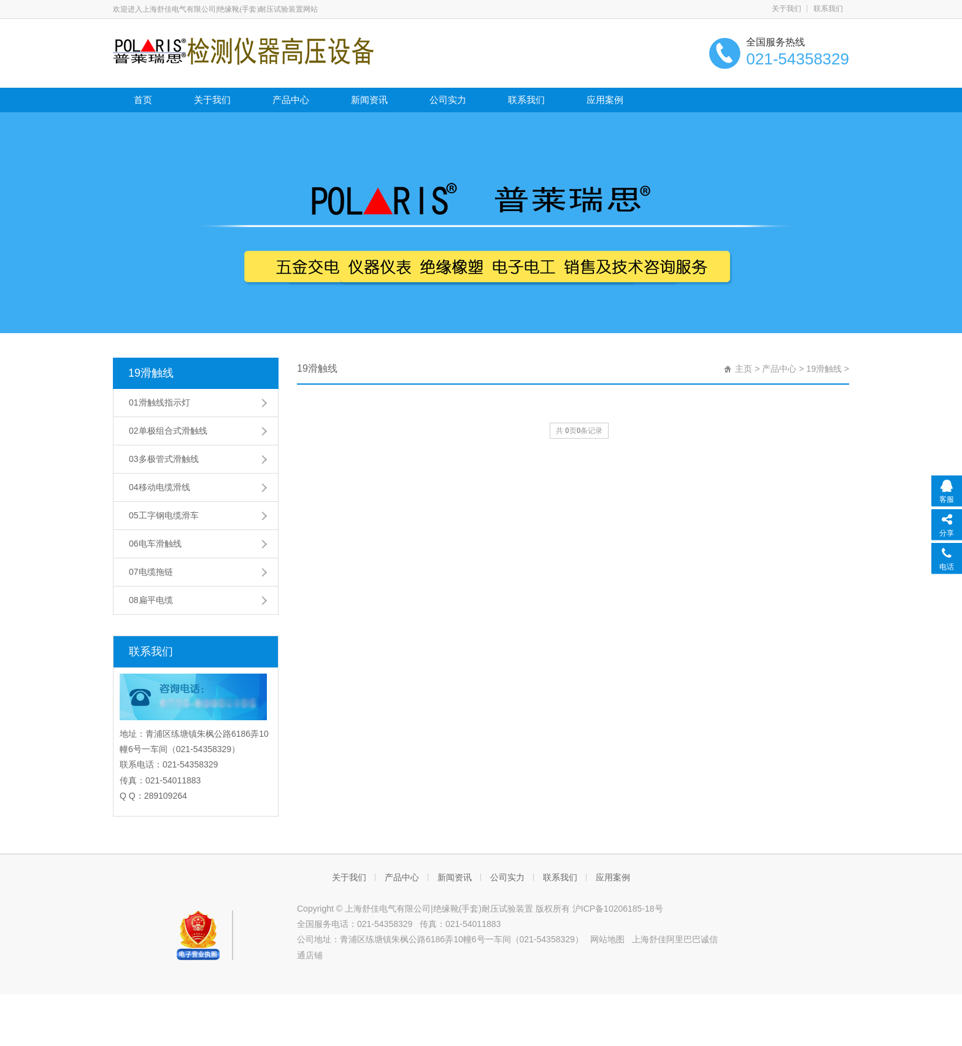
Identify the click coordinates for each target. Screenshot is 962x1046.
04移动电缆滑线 (159, 487)
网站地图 (607, 939)
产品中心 (290, 99)
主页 (743, 369)
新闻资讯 (369, 99)
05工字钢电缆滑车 (164, 515)
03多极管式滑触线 (164, 459)
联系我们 (828, 8)
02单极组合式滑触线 (168, 431)
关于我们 (786, 8)
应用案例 (605, 99)
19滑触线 (151, 373)
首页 (143, 99)
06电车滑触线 (155, 543)
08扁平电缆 (151, 600)
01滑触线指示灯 (159, 402)
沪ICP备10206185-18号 (617, 908)
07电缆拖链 (151, 572)
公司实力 (447, 99)
